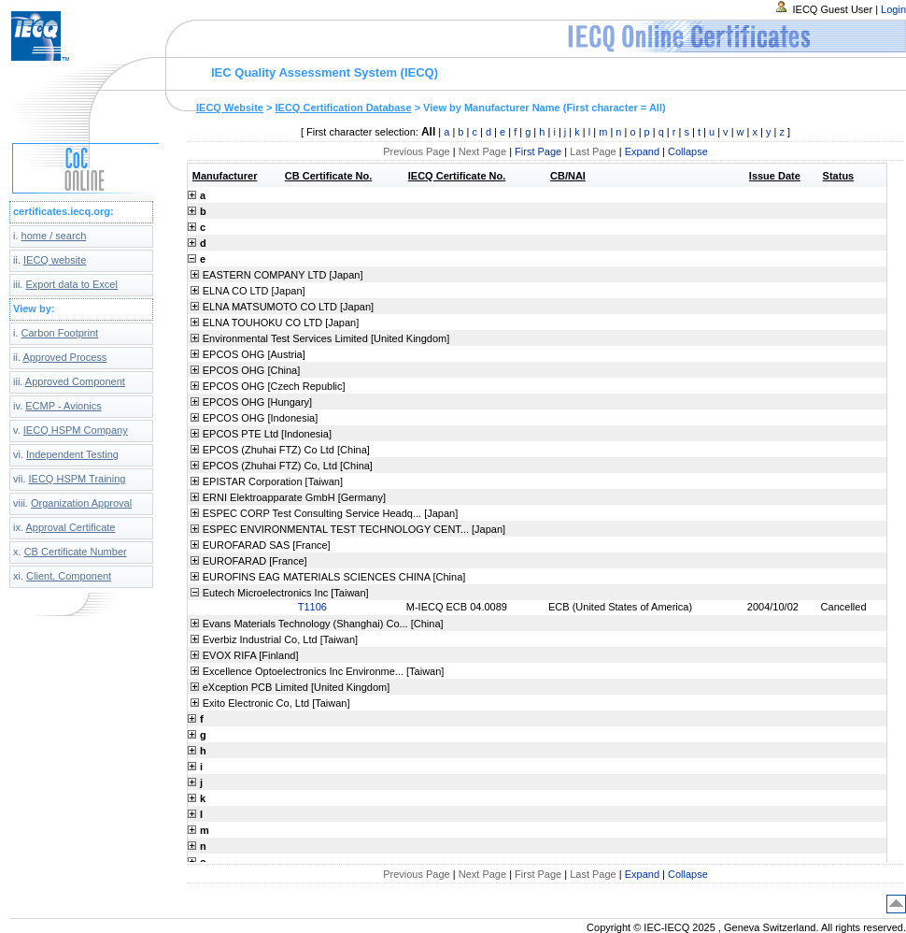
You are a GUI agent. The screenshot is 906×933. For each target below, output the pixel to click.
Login (893, 9)
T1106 (312, 606)
